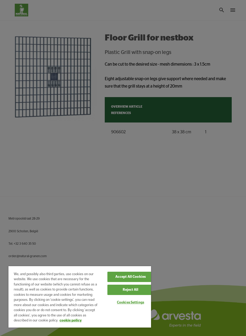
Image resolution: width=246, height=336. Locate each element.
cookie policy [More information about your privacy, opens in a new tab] (71, 320)
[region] (79, 297)
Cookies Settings (130, 302)
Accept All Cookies (130, 277)
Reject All (130, 290)
